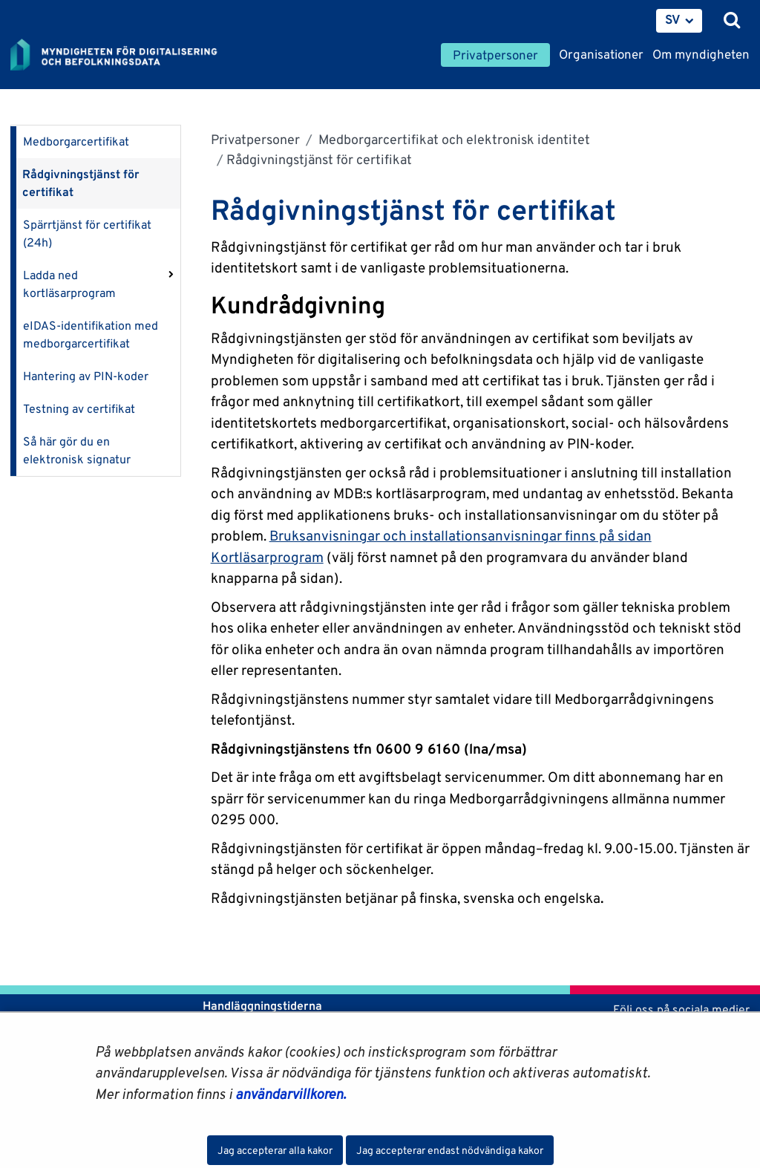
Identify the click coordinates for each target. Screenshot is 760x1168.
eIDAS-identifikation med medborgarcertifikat (90, 334)
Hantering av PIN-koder (85, 376)
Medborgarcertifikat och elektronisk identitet (452, 139)
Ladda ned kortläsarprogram (69, 284)
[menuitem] (679, 21)
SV (673, 19)
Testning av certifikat (79, 409)
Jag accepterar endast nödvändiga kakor (449, 1150)
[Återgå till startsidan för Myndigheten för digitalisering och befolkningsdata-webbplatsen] (123, 55)
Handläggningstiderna (261, 1006)
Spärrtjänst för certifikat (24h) (87, 233)
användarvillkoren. (290, 1094)
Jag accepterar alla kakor (274, 1150)
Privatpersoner (255, 139)
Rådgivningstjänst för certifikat (81, 183)
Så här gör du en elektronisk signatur (77, 450)
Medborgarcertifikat (76, 141)
